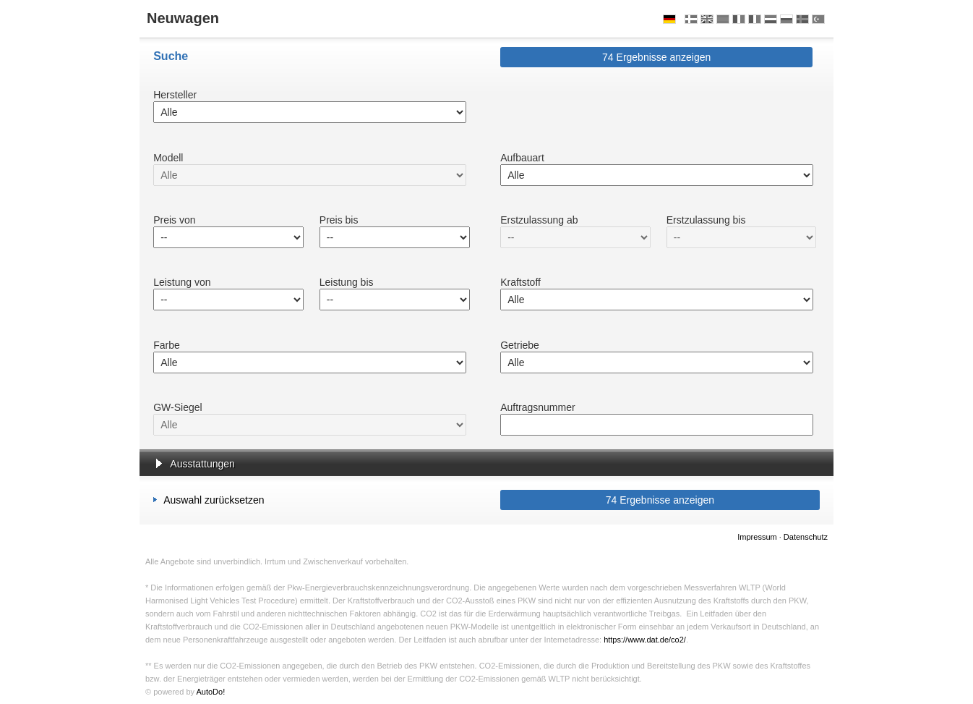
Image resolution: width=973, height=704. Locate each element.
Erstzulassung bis (706, 220)
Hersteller (175, 95)
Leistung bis (347, 282)
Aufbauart (522, 158)
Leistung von (181, 282)
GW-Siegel (177, 407)
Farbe (166, 345)
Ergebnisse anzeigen (656, 57)
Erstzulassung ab (539, 220)
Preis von (174, 220)
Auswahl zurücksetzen (208, 499)
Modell (168, 158)
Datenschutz (806, 537)
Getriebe (519, 345)
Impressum (756, 537)
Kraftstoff (520, 282)
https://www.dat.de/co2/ (645, 639)
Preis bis (339, 220)
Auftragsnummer (537, 407)
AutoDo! (210, 691)
